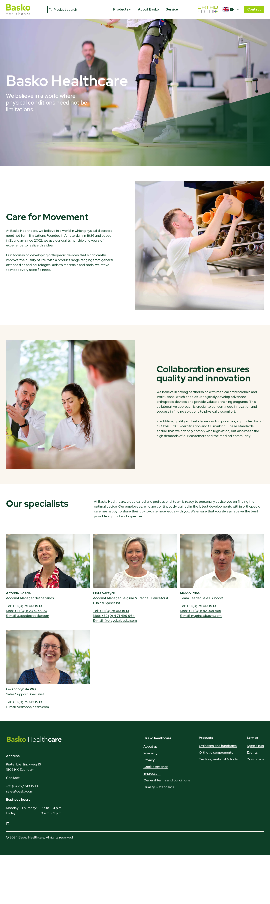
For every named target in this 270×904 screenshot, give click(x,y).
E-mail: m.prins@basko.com (201, 615)
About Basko (148, 9)
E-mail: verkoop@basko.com (27, 707)
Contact (254, 9)
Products (122, 9)
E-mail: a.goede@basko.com (27, 615)
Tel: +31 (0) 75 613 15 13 (24, 606)
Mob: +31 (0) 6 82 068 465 (200, 611)
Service (172, 9)
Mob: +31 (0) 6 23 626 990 (26, 611)
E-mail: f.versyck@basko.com (115, 620)
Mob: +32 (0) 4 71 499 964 (114, 615)
